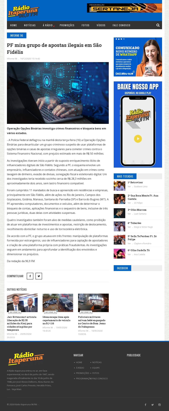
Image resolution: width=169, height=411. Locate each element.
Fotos (86, 25)
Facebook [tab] (122, 268)
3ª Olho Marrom (137, 209)
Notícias (30, 25)
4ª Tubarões (134, 223)
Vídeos (101, 25)
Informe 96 (12, 58)
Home (13, 25)
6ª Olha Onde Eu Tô (139, 250)
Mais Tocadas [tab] (125, 176)
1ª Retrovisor (135, 182)
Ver (129, 186)
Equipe (96, 367)
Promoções (67, 25)
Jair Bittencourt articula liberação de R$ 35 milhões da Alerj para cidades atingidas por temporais (21, 323)
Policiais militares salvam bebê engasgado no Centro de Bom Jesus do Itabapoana (91, 321)
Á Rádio (48, 25)
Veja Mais (16, 389)
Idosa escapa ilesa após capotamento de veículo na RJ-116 (56, 320)
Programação (84, 378)
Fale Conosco (121, 25)
